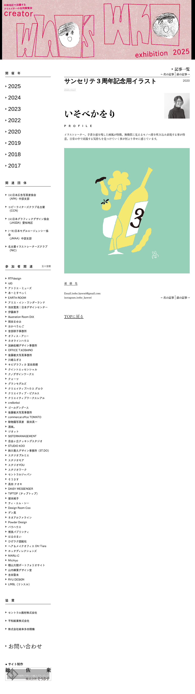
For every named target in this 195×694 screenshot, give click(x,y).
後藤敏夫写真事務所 (20, 355)
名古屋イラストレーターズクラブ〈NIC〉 (28, 248)
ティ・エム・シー (18, 503)
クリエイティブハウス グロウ (25, 388)
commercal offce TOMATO (24, 417)
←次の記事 (167, 74)
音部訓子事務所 (17, 331)
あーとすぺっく (17, 292)
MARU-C (13, 555)
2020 (14, 131)
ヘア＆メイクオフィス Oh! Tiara (27, 546)
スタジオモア (16, 460)
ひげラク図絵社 (17, 541)
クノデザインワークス (21, 374)
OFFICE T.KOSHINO (20, 350)
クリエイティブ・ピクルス (23, 393)
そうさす (13, 479)
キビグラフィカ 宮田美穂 (23, 364)
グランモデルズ (17, 383)
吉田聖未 (13, 574)
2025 (14, 86)
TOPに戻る (73, 316)
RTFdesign (14, 278)
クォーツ (13, 378)
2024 (14, 97)
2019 (14, 143)
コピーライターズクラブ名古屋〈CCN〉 (26, 209)
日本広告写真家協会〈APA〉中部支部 (22, 197)
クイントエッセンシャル (22, 369)
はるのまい (14, 536)
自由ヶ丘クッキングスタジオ (25, 441)
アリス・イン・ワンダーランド (26, 302)
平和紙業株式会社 (18, 620)
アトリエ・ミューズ (20, 288)
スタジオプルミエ (18, 455)
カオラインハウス (18, 340)
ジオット (13, 431)
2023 (14, 109)
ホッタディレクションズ (22, 551)
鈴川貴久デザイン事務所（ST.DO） (29, 450)
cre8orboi (14, 402)
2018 (14, 154)
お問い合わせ (25, 645)
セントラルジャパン (20, 474)
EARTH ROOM (17, 297)
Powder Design (17, 522)
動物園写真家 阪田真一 (22, 421)
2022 (14, 120)
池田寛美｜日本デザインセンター (28, 307)
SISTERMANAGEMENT (22, 436)
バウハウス (14, 527)
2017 (14, 165)
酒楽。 (12, 426)
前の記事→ (183, 74)
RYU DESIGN (16, 579)
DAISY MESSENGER (20, 488)
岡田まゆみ (14, 321)
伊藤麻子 (13, 312)
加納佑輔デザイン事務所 (22, 345)
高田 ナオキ (15, 484)
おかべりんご (16, 326)
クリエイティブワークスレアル (26, 398)
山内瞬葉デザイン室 (20, 570)
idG (10, 283)
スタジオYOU (16, 465)
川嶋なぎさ (14, 359)
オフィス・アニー (18, 336)
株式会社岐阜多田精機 (21, 629)
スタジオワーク (17, 469)
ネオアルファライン (20, 517)
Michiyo (13, 560)
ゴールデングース (18, 407)
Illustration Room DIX (21, 316)
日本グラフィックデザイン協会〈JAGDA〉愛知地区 (28, 221)
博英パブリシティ (18, 531)
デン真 (12, 512)
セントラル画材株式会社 (22, 612)
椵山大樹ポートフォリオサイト (26, 565)
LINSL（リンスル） (19, 584)
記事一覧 (182, 69)
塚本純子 (13, 498)
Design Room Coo (19, 507)
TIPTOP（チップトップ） (23, 493)
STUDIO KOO (16, 445)
